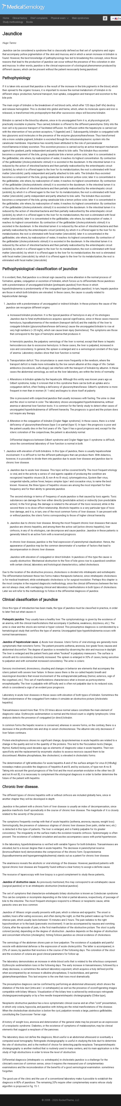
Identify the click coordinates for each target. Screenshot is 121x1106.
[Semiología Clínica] (23, 7)
